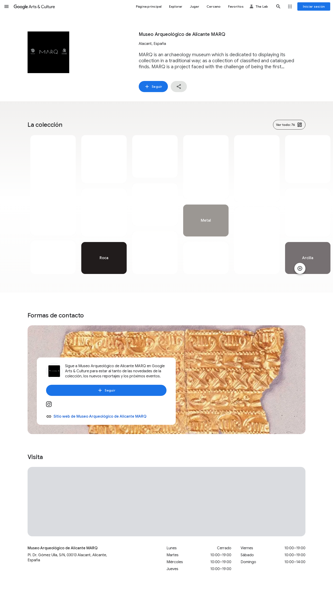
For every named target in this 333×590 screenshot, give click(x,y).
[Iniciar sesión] (313, 6)
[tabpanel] (53, 204)
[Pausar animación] (299, 268)
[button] (6, 6)
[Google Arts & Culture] (34, 6)
